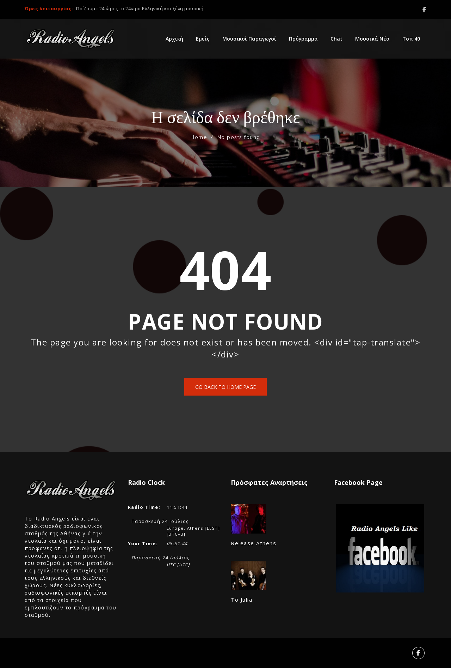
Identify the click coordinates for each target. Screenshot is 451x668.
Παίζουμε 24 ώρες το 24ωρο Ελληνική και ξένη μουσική (140, 8)
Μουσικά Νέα (372, 38)
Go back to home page (225, 387)
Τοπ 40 (411, 38)
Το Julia (241, 599)
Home (199, 137)
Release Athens (253, 543)
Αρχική (174, 38)
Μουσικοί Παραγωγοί (249, 38)
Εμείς (203, 38)
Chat (336, 38)
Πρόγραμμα (303, 38)
